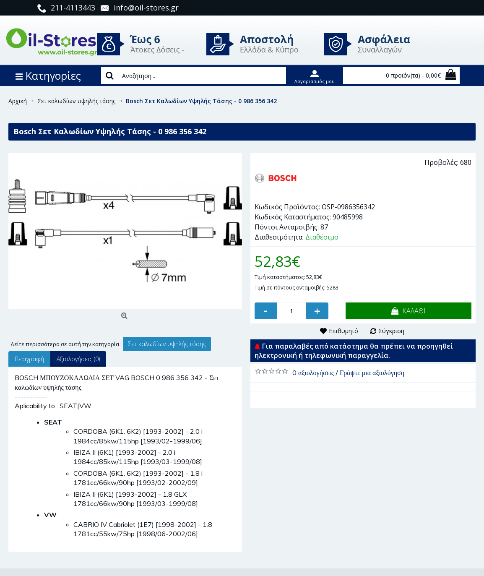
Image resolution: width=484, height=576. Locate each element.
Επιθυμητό (343, 331)
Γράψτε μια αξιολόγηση (372, 372)
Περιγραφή (29, 359)
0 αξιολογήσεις (313, 372)
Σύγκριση (391, 331)
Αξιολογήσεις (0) (78, 359)
